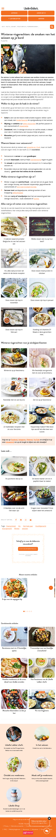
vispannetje (23, 126)
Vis (19, 526)
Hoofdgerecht (40, 526)
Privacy (6, 826)
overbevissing (35, 160)
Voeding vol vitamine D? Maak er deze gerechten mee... (42, 332)
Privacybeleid (28, 555)
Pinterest (29, 440)
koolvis (36, 199)
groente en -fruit (33, 147)
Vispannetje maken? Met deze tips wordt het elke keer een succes (42, 429)
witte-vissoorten (29, 124)
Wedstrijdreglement (14, 829)
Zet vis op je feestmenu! (42, 400)
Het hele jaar (28, 526)
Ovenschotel (11, 526)
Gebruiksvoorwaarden (17, 826)
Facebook (14, 440)
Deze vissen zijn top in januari (42, 300)
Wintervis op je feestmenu (14, 370)
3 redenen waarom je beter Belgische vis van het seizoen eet (14, 241)
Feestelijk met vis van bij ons (14, 400)
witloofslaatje (18, 193)
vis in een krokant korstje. (27, 187)
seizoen (25, 528)
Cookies (28, 826)
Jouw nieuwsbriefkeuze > (28, 549)
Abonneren (26, 829)
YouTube (36, 440)
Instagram (22, 440)
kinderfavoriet (22, 120)
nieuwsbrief (10, 442)
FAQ (5, 829)
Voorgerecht (7, 528)
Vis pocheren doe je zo (14, 479)
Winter (16, 528)
